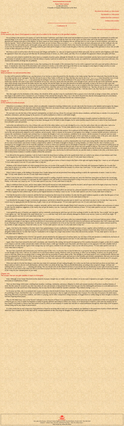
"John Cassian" (115, 11)
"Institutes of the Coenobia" (112, 20)
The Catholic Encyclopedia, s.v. (103, 11)
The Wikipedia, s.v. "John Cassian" (110, 14)
